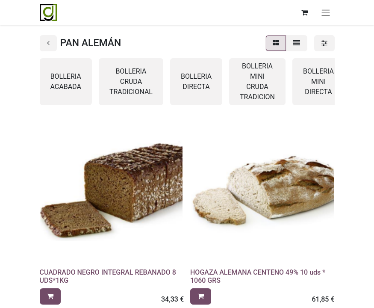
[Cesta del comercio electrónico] (304, 12)
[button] (50, 296)
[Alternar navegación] (326, 12)
